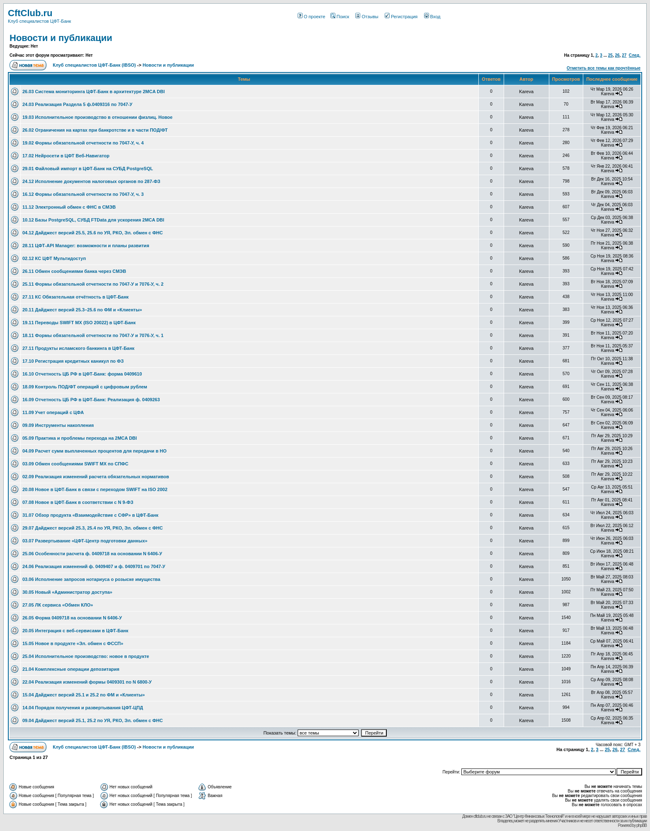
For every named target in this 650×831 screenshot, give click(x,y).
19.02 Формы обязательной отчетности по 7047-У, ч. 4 (83, 142)
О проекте (311, 16)
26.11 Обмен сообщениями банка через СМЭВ (74, 271)
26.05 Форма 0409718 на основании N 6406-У (72, 617)
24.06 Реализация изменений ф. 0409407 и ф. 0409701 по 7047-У (93, 566)
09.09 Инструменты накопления (58, 425)
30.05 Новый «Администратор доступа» (67, 592)
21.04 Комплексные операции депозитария (70, 669)
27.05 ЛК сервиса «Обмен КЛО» (57, 604)
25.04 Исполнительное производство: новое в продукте (85, 656)
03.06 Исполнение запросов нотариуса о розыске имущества (91, 579)
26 (617, 55)
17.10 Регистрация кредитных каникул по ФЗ (73, 361)
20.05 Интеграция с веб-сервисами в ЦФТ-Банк (75, 630)
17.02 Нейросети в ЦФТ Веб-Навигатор (65, 155)
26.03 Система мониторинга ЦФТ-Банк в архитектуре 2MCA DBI (93, 91)
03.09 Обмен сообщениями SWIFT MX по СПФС (75, 463)
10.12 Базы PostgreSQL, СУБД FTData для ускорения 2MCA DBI (93, 219)
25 (610, 55)
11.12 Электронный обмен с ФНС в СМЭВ (69, 207)
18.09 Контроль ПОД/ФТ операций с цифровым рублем (84, 386)
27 (624, 55)
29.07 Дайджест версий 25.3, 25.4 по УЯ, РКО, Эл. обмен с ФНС (92, 527)
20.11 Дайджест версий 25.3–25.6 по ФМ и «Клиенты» (82, 309)
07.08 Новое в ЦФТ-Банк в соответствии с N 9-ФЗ (77, 502)
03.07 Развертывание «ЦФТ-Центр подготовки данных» (85, 540)
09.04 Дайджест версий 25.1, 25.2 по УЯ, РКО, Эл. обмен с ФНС (92, 720)
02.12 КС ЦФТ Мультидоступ (54, 258)
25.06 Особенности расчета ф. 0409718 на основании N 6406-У (92, 553)
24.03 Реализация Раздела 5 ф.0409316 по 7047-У (77, 104)
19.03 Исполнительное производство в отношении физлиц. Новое (97, 117)
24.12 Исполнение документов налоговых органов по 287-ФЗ (91, 181)
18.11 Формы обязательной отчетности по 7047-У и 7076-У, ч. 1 (92, 335)
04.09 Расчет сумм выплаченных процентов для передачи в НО (94, 450)
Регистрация (401, 16)
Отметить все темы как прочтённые (603, 68)
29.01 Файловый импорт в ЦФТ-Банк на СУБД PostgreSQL (87, 168)
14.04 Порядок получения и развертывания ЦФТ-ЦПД (82, 707)
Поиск (339, 16)
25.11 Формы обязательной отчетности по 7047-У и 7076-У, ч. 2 (92, 284)
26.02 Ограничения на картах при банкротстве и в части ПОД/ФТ (94, 130)
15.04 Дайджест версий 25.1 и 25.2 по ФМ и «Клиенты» (83, 694)
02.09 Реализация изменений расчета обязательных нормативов (95, 476)
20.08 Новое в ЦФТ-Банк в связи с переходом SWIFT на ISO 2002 (94, 489)
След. (634, 55)
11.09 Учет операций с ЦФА (53, 412)
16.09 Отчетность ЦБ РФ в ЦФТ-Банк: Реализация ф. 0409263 (91, 399)
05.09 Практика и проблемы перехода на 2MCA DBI (79, 438)
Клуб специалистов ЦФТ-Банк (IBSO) (94, 65)
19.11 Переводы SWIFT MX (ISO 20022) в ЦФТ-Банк (79, 322)
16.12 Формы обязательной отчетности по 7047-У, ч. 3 (83, 194)
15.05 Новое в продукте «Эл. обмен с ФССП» (72, 643)
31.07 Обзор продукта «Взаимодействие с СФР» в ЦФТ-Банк (90, 515)
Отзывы (366, 16)
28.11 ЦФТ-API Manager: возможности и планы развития (85, 245)
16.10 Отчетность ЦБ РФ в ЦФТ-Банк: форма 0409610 (82, 373)
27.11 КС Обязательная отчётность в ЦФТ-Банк (75, 296)
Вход (432, 16)
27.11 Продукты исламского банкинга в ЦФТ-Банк (78, 348)
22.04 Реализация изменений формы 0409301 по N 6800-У (87, 681)
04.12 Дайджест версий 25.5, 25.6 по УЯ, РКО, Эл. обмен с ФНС (92, 232)
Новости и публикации (61, 38)
